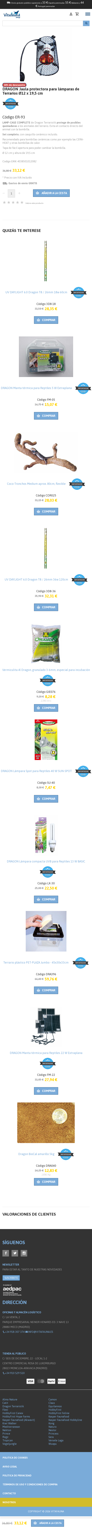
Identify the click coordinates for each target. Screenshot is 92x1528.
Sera (51, 1436)
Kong (51, 1423)
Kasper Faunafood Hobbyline (65, 1419)
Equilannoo (55, 1406)
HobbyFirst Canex (12, 1413)
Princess (53, 1433)
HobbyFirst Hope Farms (16, 1416)
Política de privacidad (17, 1475)
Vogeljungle (9, 1443)
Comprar (46, 320)
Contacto (9, 1493)
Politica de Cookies (15, 1457)
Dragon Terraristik (13, 1406)
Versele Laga (56, 1440)
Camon (53, 1399)
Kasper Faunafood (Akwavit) (18, 1419)
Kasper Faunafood (59, 1416)
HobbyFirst (55, 1409)
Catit (5, 1402)
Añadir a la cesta (51, 193)
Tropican (7, 1440)
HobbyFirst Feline (59, 1413)
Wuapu (53, 1443)
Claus (52, 1402)
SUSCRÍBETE (11, 1278)
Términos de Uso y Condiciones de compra (30, 1484)
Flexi (5, 1409)
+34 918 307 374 (13, 1331)
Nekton (6, 1430)
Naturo (53, 1426)
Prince (6, 1433)
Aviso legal (10, 1466)
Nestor (52, 1430)
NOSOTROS (9, 1502)
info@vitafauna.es (39, 1331)
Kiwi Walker (9, 1423)
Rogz (5, 1436)
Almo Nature (9, 1399)
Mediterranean (11, 1426)
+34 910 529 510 (13, 1373)
